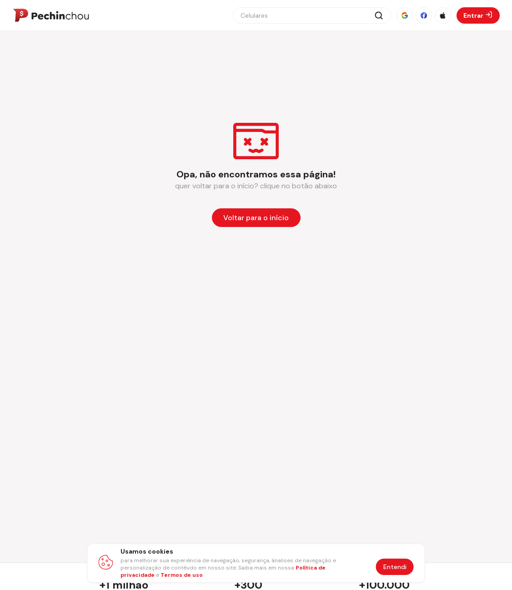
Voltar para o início (256, 217)
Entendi (395, 567)
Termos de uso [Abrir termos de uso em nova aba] (182, 575)
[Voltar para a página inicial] (256, 217)
